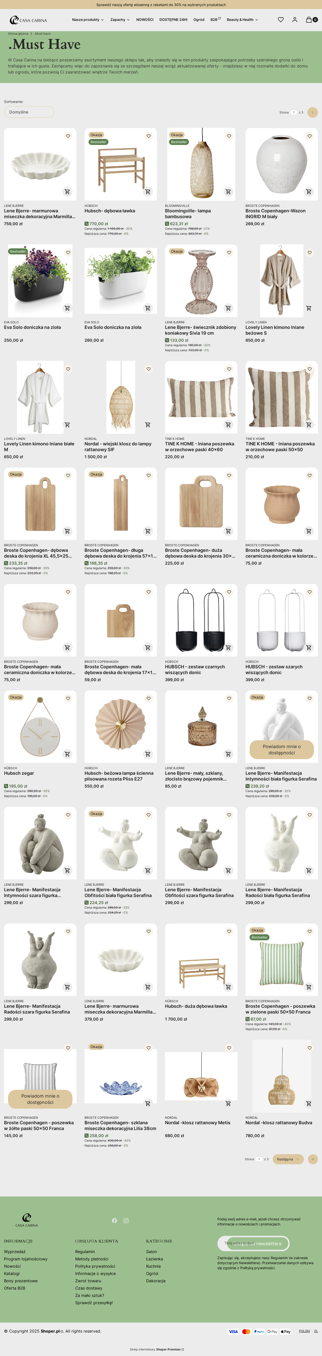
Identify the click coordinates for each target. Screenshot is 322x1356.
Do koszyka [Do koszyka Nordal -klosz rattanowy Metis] (228, 1104)
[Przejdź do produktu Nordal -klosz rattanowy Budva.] (282, 1076)
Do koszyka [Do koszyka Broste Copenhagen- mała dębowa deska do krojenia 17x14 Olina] (148, 648)
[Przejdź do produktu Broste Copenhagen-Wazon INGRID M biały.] (282, 164)
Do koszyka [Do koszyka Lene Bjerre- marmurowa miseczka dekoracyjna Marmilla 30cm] (67, 192)
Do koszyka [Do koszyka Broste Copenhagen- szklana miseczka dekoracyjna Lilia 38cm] (148, 1104)
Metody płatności (91, 1258)
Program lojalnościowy (26, 1258)
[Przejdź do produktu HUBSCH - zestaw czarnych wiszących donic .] (201, 620)
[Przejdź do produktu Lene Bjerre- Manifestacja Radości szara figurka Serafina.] (40, 959)
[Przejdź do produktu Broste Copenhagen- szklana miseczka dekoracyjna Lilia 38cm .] (121, 1076)
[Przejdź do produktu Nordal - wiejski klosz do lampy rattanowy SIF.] (121, 397)
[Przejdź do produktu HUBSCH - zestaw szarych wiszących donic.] (282, 620)
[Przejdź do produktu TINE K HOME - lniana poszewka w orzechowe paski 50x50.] (282, 397)
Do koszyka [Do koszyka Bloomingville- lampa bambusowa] (228, 192)
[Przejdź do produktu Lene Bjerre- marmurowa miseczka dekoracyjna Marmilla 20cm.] (121, 959)
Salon (151, 1251)
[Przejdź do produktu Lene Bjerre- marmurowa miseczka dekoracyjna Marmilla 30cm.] (40, 164)
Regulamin (85, 1251)
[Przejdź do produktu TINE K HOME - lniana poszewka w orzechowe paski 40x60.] (201, 397)
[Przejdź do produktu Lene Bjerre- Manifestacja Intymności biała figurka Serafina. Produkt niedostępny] (282, 726)
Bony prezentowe (20, 1280)
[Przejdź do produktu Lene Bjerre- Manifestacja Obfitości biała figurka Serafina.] (121, 843)
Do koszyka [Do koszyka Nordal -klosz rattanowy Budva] (309, 1104)
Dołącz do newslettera (257, 1243)
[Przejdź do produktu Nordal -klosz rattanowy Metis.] (201, 1076)
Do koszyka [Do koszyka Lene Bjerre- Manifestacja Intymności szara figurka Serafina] (67, 871)
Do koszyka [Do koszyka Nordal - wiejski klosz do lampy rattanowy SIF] (148, 425)
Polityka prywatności (95, 1266)
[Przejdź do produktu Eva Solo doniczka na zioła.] (40, 280)
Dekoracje (156, 1280)
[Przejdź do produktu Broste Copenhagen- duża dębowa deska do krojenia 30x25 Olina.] (201, 503)
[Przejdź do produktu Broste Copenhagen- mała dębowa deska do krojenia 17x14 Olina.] (121, 620)
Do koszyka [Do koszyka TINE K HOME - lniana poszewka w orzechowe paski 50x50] (309, 425)
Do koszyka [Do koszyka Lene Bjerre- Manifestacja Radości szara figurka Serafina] (67, 987)
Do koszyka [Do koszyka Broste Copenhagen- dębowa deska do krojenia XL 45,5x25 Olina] (67, 531)
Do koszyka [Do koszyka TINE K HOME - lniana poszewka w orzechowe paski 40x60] (228, 425)
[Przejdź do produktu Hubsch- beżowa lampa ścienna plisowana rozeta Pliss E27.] (121, 726)
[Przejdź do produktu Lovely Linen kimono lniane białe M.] (40, 397)
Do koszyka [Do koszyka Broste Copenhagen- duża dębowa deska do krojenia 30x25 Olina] (228, 531)
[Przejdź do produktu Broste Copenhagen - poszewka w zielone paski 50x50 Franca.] (282, 959)
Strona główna (18, 33)
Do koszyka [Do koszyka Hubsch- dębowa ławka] (148, 192)
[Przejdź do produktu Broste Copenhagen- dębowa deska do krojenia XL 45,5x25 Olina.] (40, 503)
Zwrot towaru (88, 1280)
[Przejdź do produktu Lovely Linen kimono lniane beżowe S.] (282, 280)
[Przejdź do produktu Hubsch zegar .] (40, 726)
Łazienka (154, 1258)
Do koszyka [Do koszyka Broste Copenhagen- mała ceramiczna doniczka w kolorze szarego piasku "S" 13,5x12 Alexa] (67, 648)
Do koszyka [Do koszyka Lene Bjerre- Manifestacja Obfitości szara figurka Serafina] (228, 871)
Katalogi (12, 1273)
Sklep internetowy (155, 1349)
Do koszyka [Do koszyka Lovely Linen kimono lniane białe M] (67, 425)
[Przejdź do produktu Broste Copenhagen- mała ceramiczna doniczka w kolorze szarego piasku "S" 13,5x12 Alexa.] (40, 620)
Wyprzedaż (15, 1251)
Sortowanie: (13, 101)
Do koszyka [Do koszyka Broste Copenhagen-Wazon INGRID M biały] (309, 192)
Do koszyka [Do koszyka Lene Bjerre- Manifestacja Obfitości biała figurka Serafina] (148, 871)
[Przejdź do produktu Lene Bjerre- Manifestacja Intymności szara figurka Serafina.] (40, 843)
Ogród (152, 1273)
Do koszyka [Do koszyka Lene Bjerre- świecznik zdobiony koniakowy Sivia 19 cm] (228, 308)
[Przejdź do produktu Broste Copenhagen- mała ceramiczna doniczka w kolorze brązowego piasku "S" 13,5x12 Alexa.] (282, 503)
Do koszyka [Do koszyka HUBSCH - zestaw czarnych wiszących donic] (228, 648)
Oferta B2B (14, 1288)
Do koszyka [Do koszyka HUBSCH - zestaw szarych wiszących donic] (309, 648)
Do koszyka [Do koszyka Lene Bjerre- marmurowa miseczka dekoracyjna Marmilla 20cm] (148, 987)
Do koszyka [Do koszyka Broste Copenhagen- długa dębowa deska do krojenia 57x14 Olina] (148, 531)
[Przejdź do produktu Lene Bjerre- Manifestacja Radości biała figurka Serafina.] (282, 843)
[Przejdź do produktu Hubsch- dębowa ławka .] (121, 164)
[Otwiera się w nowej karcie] (114, 1220)
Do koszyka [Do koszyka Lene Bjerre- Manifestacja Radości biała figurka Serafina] (309, 871)
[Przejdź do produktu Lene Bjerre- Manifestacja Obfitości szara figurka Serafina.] (201, 843)
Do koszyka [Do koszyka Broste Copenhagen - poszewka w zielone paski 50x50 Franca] (309, 987)
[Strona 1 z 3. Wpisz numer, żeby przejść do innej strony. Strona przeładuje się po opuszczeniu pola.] (294, 112)
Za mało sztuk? (89, 1295)
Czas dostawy (88, 1288)
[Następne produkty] (288, 1159)
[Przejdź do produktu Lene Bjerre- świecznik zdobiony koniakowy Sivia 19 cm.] (201, 280)
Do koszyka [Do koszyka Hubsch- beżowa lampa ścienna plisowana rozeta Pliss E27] (148, 754)
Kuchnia (153, 1266)
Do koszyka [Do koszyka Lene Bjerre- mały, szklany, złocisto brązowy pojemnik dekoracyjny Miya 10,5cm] (228, 754)
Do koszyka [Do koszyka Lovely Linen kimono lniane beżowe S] (309, 308)
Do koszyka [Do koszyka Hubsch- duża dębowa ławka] (228, 987)
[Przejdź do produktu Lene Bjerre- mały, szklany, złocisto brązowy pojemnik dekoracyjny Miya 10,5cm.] (201, 726)
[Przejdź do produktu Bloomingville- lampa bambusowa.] (201, 164)
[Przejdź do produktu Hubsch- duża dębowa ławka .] (201, 959)
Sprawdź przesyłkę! (94, 1302)
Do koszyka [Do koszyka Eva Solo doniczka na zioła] (67, 308)
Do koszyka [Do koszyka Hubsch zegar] (67, 754)
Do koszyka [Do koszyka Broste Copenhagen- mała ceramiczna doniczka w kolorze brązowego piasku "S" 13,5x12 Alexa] (309, 531)
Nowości (12, 1266)
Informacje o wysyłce (95, 1273)
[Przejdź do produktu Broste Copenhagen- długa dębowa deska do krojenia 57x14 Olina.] (121, 503)
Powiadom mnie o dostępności (282, 749)
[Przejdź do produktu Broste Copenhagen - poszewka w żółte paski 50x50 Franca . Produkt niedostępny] (40, 1076)
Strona (284, 112)
